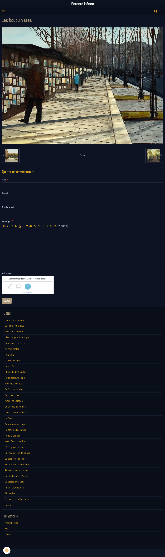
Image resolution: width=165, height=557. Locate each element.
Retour (82, 155)
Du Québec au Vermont (16, 406)
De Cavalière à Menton (15, 389)
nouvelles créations (14, 320)
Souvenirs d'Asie (13, 395)
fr (162, 11)
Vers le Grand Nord (14, 331)
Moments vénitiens (14, 383)
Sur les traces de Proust (17, 464)
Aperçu (62, 225)
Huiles (8, 505)
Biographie (10, 493)
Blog (7, 528)
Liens (7, 534)
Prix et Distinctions (14, 487)
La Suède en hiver (13, 360)
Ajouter (6, 300)
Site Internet (8, 207)
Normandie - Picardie (15, 343)
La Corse (9, 418)
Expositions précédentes (17, 499)
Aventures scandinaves (16, 424)
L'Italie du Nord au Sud (15, 372)
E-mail (5, 193)
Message (6, 221)
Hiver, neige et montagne (17, 337)
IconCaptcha (27, 293)
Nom (4, 179)
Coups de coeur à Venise (17, 476)
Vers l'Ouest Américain (16, 441)
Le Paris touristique (14, 325)
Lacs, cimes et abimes (16, 412)
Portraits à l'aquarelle (15, 430)
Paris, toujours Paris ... (16, 377)
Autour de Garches (14, 401)
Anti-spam (6, 273)
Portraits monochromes (16, 470)
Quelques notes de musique (18, 453)
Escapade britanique (14, 481)
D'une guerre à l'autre (15, 447)
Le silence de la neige (15, 458)
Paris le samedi (12, 435)
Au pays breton (12, 349)
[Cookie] (6, 550)
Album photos (11, 522)
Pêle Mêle (9, 354)
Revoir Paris (10, 366)
